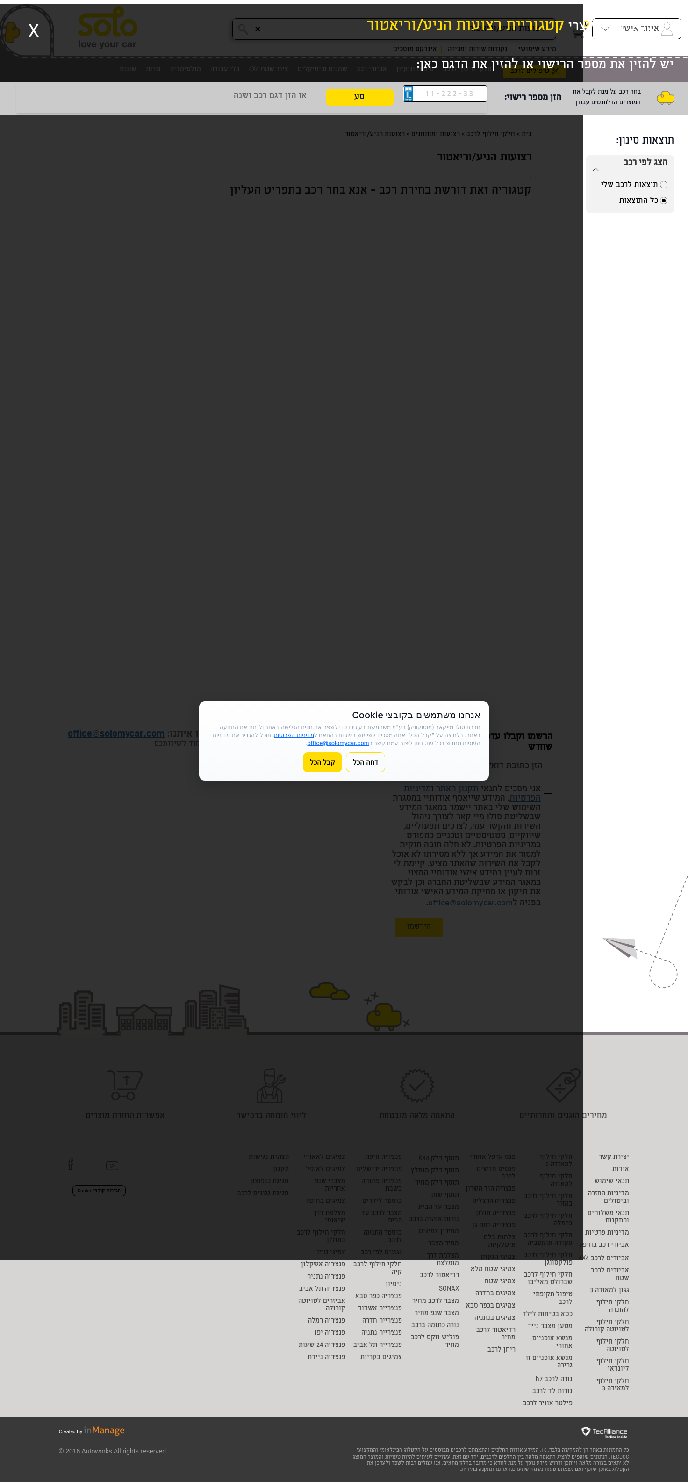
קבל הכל (322, 762)
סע (359, 97)
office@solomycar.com (338, 742)
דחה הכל (365, 762)
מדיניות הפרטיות (294, 734)
